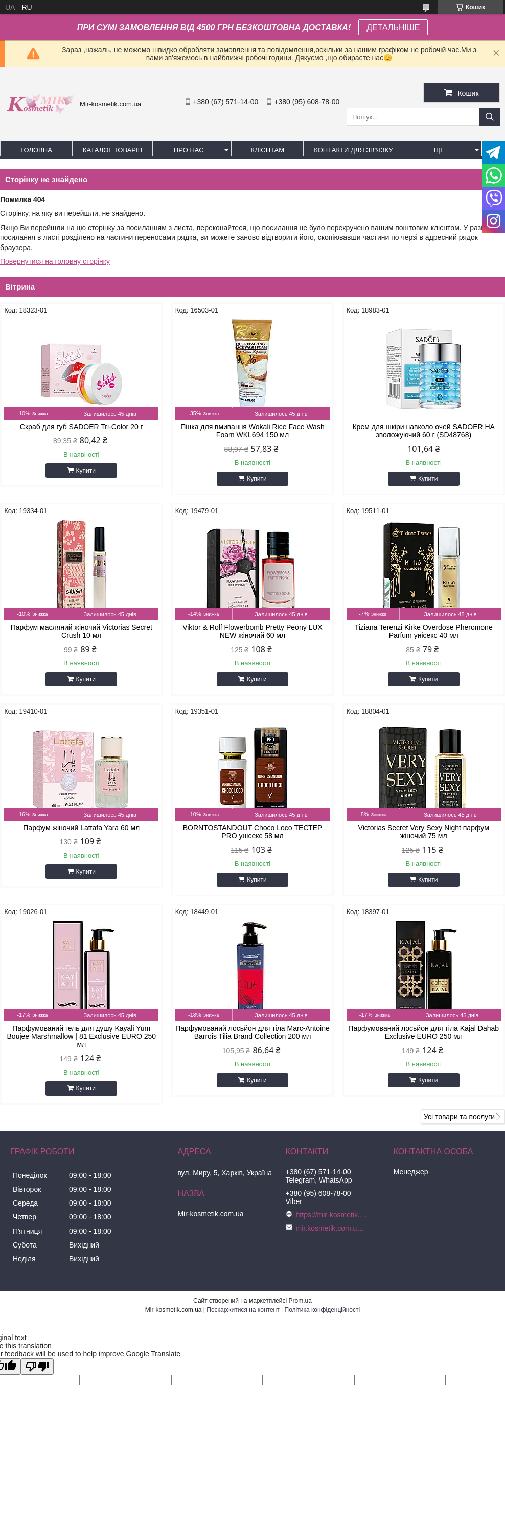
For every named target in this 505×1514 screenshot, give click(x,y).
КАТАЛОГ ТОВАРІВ (112, 150)
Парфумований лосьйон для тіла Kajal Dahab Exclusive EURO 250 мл (423, 1032)
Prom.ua (300, 1300)
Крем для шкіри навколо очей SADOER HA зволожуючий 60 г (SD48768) (423, 430)
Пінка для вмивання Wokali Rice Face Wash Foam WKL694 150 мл (252, 430)
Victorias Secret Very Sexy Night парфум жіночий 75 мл (423, 831)
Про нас (189, 150)
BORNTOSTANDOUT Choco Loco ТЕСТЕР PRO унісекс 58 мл (253, 831)
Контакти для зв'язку (353, 150)
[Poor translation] (37, 1366)
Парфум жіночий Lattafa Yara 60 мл (81, 827)
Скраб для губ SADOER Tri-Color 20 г (81, 426)
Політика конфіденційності (322, 1309)
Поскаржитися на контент (242, 1309)
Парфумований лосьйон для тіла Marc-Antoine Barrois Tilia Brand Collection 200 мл (252, 1032)
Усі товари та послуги (459, 1116)
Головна (36, 150)
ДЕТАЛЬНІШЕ (393, 27)
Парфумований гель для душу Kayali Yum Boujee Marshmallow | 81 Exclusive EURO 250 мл (81, 1036)
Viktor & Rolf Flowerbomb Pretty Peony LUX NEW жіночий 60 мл (252, 631)
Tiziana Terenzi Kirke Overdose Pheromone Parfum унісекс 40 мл (424, 631)
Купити (86, 470)
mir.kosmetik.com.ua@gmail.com (332, 1228)
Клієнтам (267, 150)
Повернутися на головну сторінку (55, 261)
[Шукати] (489, 117)
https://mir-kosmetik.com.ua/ (332, 1215)
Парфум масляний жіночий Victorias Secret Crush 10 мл (81, 631)
